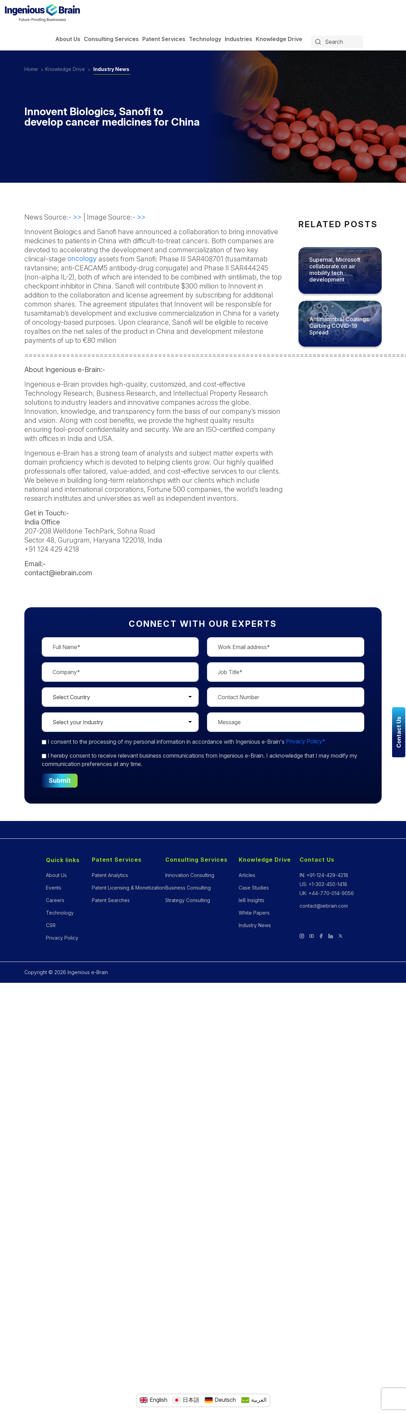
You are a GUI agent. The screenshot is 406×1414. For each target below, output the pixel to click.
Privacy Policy (62, 938)
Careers (55, 900)
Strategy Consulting (187, 900)
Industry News (112, 69)
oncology (82, 258)
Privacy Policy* (305, 741)
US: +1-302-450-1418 (323, 884)
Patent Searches (111, 900)
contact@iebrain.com (324, 906)
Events (53, 888)
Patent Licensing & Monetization (128, 888)
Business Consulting (188, 888)
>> (77, 217)
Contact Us (317, 859)
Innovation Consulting (189, 875)
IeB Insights (251, 900)
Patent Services (163, 38)
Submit (60, 780)
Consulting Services (111, 38)
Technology (205, 38)
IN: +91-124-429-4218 (324, 875)
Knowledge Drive (279, 38)
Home (31, 69)
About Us (67, 38)
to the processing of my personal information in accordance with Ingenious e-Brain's (183, 741)
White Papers (254, 913)
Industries (238, 38)
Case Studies (254, 888)
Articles (247, 875)
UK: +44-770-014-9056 (327, 893)
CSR (51, 925)
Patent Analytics (110, 875)
